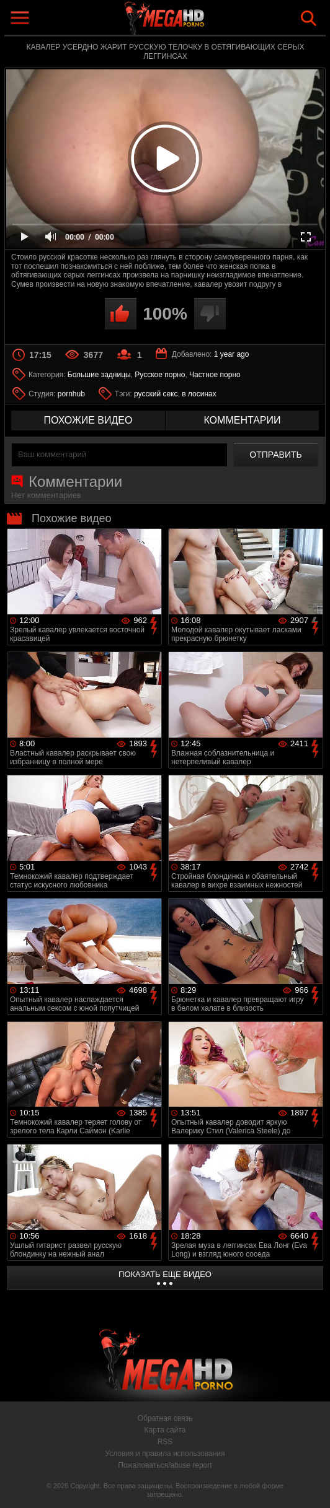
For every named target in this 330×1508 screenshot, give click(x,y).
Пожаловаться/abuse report (165, 1465)
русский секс (155, 394)
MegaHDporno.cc (193, 20)
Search (308, 18)
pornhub (71, 394)
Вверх (311, 1485)
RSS (165, 1441)
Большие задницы (99, 374)
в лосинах (199, 394)
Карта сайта (165, 1430)
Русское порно (160, 374)
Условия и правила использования (165, 1453)
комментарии (241, 420)
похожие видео (88, 420)
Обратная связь (165, 1418)
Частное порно (215, 374)
